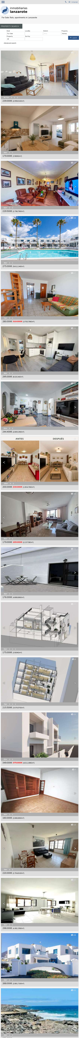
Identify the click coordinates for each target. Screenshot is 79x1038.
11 (73, 328)
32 (73, 494)
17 (73, 273)
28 (73, 218)
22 (73, 990)
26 (73, 383)
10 (73, 604)
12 (73, 438)
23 (73, 52)
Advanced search (10, 43)
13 (73, 163)
